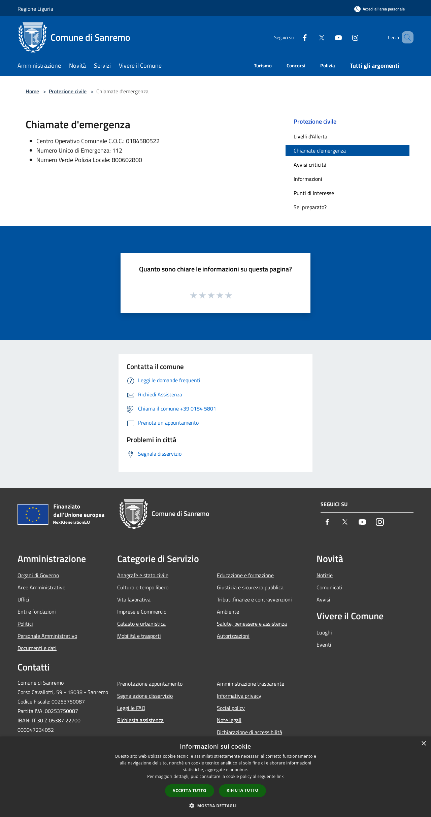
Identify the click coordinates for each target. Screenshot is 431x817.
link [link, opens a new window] (280, 776)
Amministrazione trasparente (250, 684)
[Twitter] (312, 37)
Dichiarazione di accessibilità (249, 732)
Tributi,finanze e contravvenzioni (254, 599)
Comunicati (329, 587)
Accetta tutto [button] (189, 790)
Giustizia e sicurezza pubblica (250, 587)
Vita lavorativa (134, 599)
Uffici (23, 599)
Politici (25, 624)
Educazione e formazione (245, 575)
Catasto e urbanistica (141, 624)
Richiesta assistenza (140, 720)
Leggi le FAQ (131, 708)
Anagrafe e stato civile (142, 575)
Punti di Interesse (314, 193)
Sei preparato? (310, 207)
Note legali (229, 720)
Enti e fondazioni (37, 612)
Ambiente (228, 612)
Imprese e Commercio (141, 612)
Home (32, 91)
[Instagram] (345, 37)
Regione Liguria (35, 9)
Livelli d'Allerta (310, 136)
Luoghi (324, 632)
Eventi (324, 645)
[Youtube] (328, 37)
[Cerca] (405, 37)
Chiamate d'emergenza (320, 150)
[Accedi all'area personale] (379, 9)
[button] (215, 805)
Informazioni (308, 179)
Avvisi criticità (310, 165)
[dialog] (215, 777)
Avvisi (323, 599)
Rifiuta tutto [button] (243, 790)
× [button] (423, 743)
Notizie (325, 575)
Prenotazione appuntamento (150, 684)
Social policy (231, 708)
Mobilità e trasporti (139, 636)
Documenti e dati (37, 648)
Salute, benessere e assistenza (252, 624)
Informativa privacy (239, 696)
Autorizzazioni (233, 636)
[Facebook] (295, 37)
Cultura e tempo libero (142, 587)
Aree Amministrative (41, 587)
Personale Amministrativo (47, 636)
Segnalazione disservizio (145, 696)
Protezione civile (68, 91)
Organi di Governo (38, 575)
